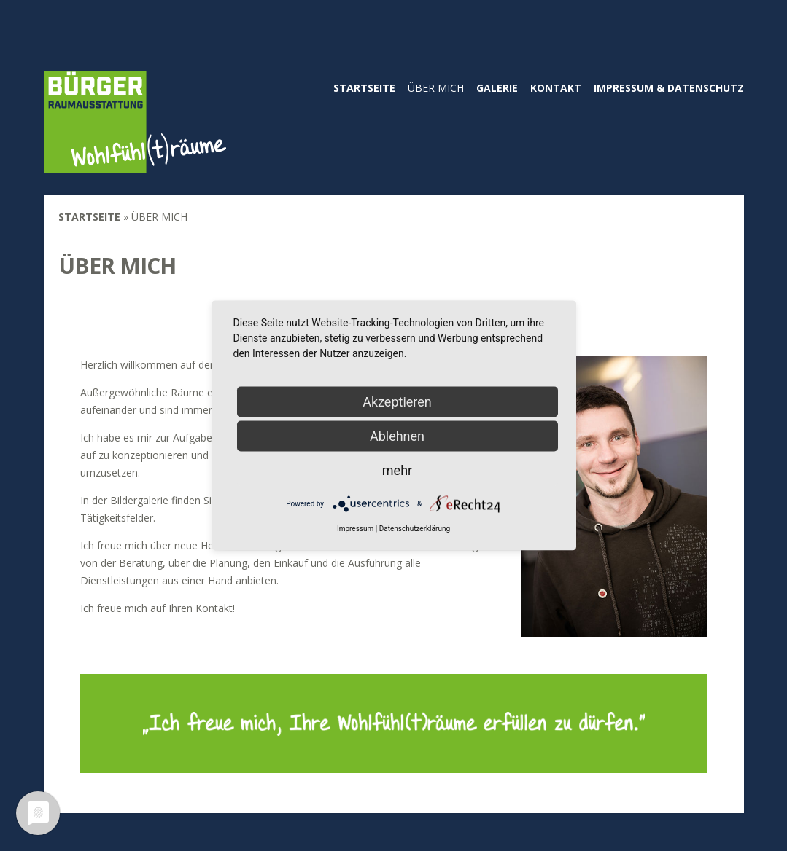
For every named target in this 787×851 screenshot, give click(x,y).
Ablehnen (397, 436)
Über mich (436, 88)
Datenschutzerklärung (414, 529)
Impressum (355, 529)
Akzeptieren (397, 401)
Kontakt (555, 88)
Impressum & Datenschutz (669, 88)
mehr (397, 470)
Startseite (364, 88)
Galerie (497, 88)
